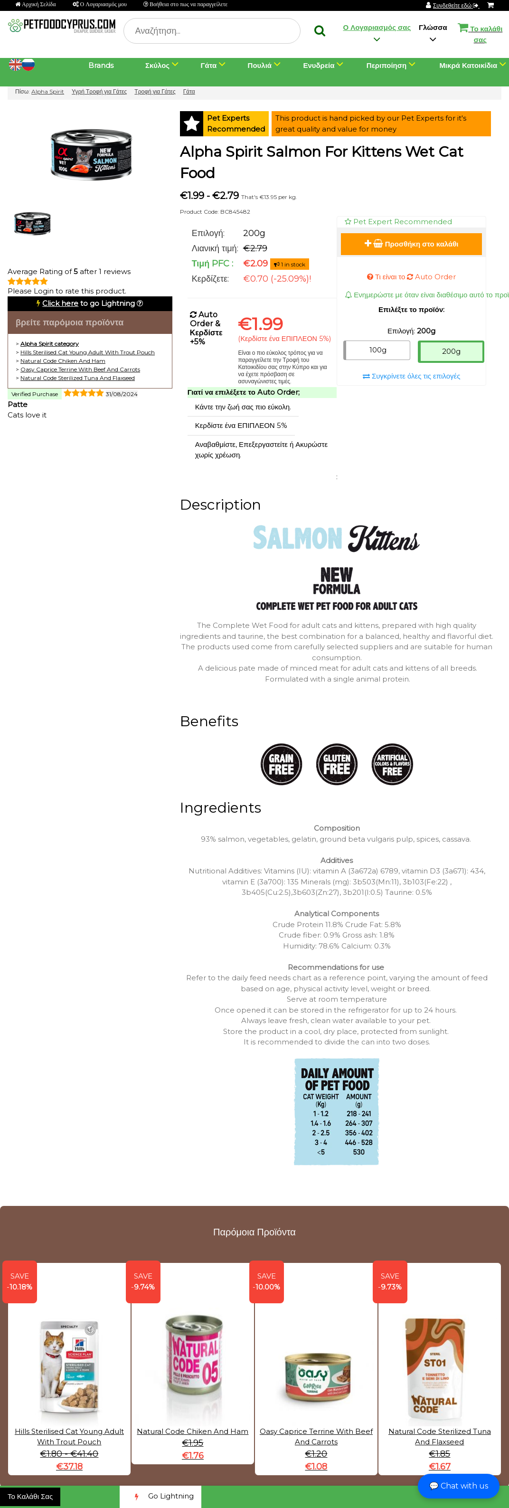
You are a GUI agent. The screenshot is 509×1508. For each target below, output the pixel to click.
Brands (100, 65)
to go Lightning (88, 303)
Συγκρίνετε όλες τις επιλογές (412, 375)
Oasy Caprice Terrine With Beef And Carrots (80, 369)
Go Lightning (160, 1496)
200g (451, 351)
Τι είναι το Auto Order (411, 276)
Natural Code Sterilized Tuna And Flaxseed (77, 377)
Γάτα (189, 91)
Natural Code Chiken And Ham (62, 360)
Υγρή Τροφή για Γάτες (99, 91)
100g (377, 349)
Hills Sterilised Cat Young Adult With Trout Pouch (87, 352)
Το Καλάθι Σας (30, 1496)
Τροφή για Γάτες (154, 91)
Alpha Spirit (47, 91)
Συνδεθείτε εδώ (456, 5)
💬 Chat (458, 1485)
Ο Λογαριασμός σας (377, 27)
